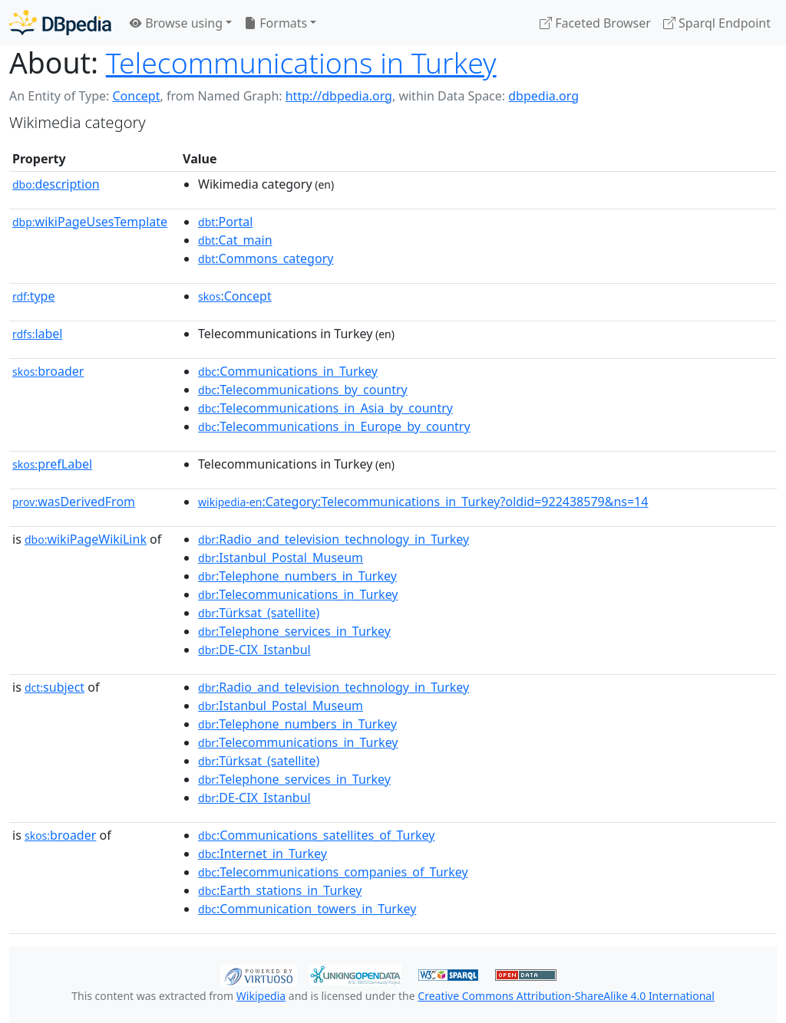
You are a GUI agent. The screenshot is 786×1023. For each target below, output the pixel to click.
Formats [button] (275, 23)
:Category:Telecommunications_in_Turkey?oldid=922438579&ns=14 (423, 501)
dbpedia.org (543, 95)
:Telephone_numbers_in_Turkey (297, 575)
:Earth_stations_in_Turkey (280, 890)
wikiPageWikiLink (86, 539)
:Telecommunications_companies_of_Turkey (333, 871)
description (56, 184)
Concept (136, 95)
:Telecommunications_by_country (303, 389)
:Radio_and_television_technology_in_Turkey (333, 539)
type (33, 296)
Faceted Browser (595, 23)
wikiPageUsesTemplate (89, 221)
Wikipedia (261, 995)
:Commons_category (265, 258)
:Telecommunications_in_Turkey (298, 594)
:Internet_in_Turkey (262, 853)
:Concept (235, 296)
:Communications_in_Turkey (288, 371)
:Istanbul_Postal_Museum (280, 557)
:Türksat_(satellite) (258, 612)
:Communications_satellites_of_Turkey (316, 835)
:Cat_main (235, 240)
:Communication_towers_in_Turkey (307, 908)
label (37, 333)
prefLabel (52, 464)
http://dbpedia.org (339, 95)
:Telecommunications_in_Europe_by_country (334, 426)
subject (54, 687)
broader (48, 371)
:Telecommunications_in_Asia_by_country (325, 408)
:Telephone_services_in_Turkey (294, 631)
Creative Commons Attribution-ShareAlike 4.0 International (566, 995)
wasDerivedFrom (73, 501)
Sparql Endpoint (717, 23)
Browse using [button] (176, 23)
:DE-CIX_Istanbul (254, 649)
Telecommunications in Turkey (301, 62)
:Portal (225, 221)
